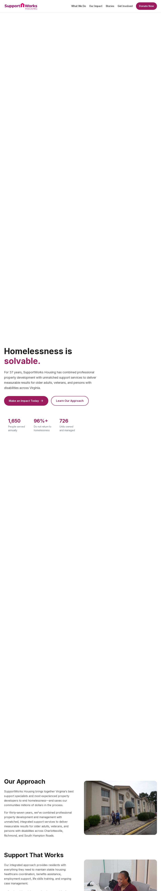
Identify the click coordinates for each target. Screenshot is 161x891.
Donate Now (146, 6)
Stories (110, 6)
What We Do (78, 6)
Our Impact (95, 6)
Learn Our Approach (70, 400)
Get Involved (125, 6)
